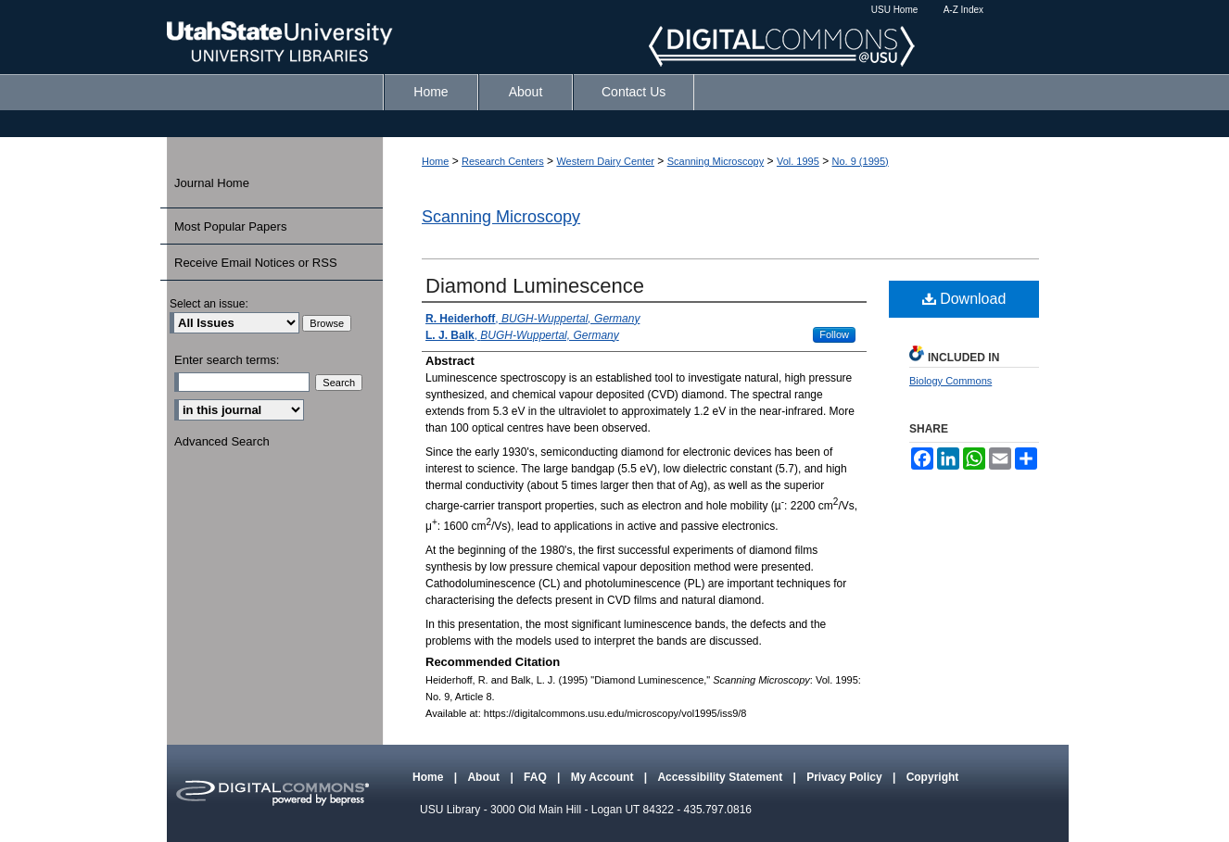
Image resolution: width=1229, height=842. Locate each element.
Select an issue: (209, 303)
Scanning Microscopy (716, 161)
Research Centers (503, 161)
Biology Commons (950, 380)
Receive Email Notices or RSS (255, 263)
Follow (834, 334)
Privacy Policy (845, 777)
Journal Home (211, 183)
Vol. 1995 (798, 161)
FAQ (537, 777)
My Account (604, 777)
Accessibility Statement (721, 777)
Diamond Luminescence (534, 285)
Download (964, 299)
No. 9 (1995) (860, 161)
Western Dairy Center (605, 161)
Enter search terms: (226, 360)
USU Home (895, 10)
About (484, 777)
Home (435, 161)
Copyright (932, 777)
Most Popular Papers (230, 226)
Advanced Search (222, 441)
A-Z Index (963, 10)
